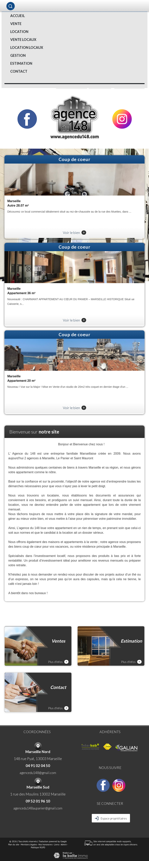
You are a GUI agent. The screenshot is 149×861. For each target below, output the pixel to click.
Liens (56, 844)
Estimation (21, 63)
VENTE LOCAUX (23, 39)
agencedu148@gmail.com (38, 773)
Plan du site (13, 844)
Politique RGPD (38, 847)
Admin (64, 844)
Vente (16, 24)
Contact (18, 71)
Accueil (17, 16)
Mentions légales (29, 844)
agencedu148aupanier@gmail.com (37, 808)
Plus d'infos (58, 662)
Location (19, 31)
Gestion (18, 55)
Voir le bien (74, 232)
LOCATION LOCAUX (26, 47)
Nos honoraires (45, 844)
